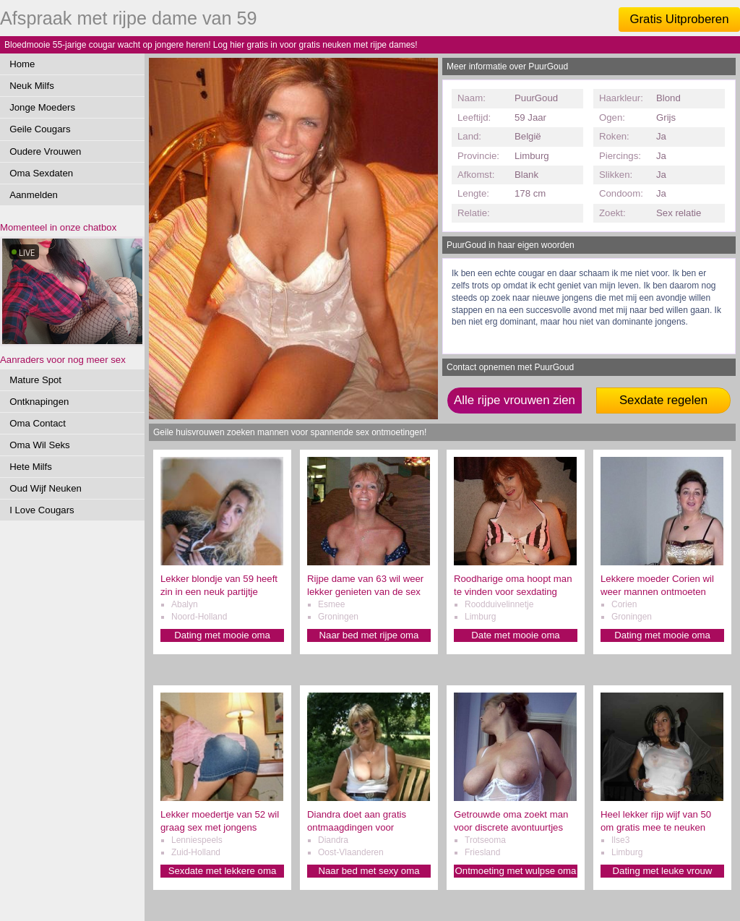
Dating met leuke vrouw (663, 870)
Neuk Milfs (31, 85)
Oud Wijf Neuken (45, 488)
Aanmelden (33, 194)
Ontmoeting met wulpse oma (516, 870)
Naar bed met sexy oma (369, 870)
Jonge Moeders (42, 107)
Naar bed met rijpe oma (369, 635)
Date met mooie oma (515, 635)
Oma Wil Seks (39, 445)
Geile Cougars (39, 129)
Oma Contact (37, 423)
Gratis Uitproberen (678, 19)
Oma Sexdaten (41, 173)
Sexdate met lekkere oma (222, 870)
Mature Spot (35, 379)
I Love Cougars (41, 510)
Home (22, 64)
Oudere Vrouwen (45, 151)
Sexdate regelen (663, 400)
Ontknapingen (39, 401)
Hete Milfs (30, 466)
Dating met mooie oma (222, 635)
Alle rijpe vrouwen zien (514, 400)
